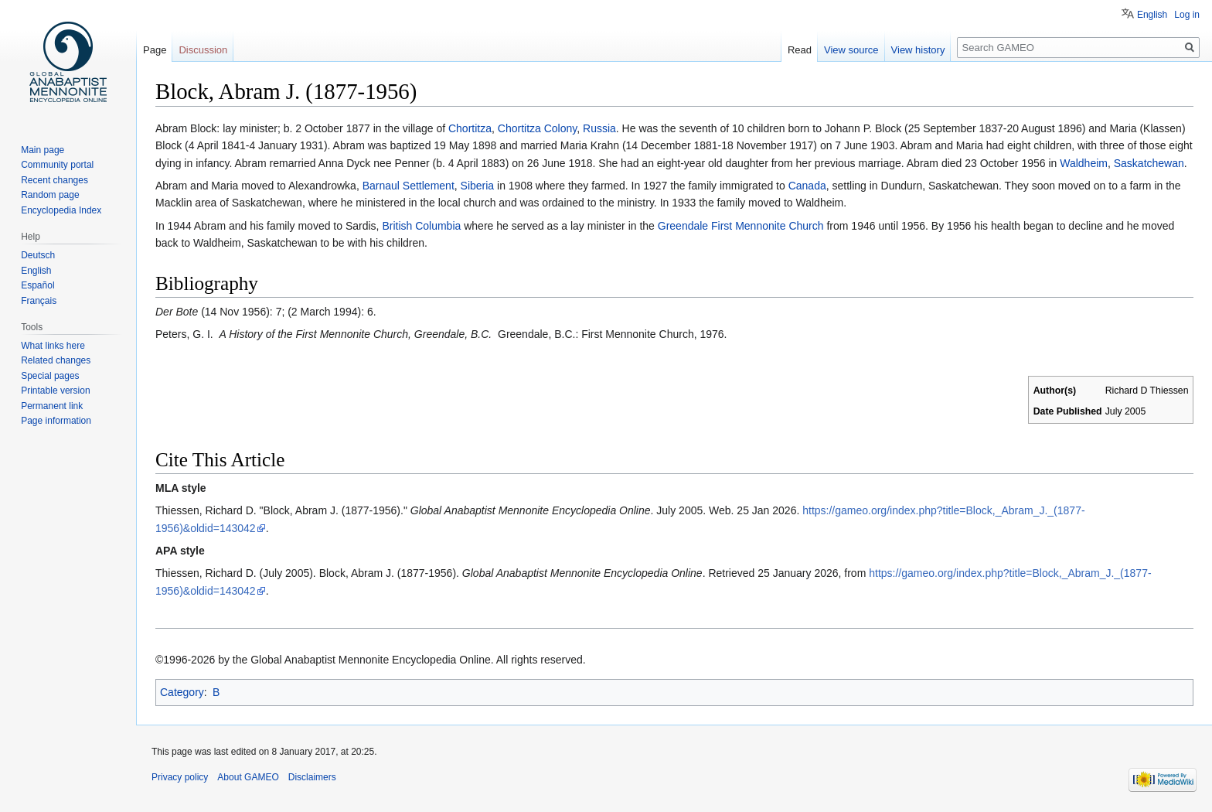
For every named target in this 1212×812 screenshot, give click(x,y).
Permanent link (52, 406)
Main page (42, 150)
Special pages (50, 375)
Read (800, 50)
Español (37, 285)
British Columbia (423, 226)
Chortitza (470, 128)
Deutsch (38, 255)
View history (918, 50)
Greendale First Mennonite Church (741, 226)
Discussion (203, 50)
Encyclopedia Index (61, 210)
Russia (599, 128)
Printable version (55, 390)
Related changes (55, 360)
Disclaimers (312, 777)
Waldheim (1084, 163)
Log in (1187, 14)
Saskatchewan (1149, 163)
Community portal (57, 164)
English (1152, 14)
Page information (56, 420)
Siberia (478, 185)
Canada (807, 185)
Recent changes (54, 180)
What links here (53, 345)
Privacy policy (180, 777)
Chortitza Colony (537, 128)
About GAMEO (247, 777)
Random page (50, 194)
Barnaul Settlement (408, 185)
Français (38, 300)
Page (154, 50)
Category (182, 692)
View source (851, 50)
